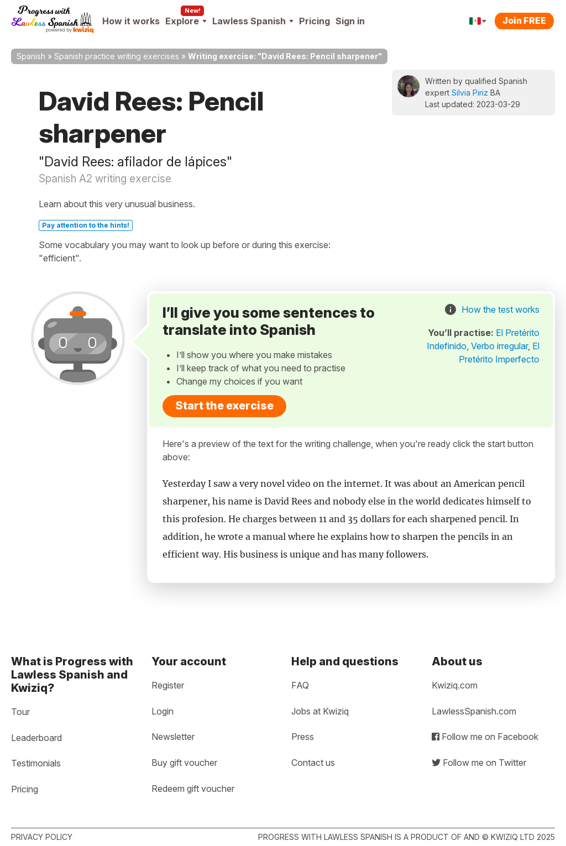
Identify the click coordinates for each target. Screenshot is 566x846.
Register (167, 685)
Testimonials (36, 763)
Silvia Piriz (470, 92)
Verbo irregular (499, 345)
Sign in (350, 21)
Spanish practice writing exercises (116, 56)
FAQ (300, 685)
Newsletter (173, 736)
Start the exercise (224, 405)
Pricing (314, 21)
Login (162, 711)
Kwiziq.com (455, 685)
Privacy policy (41, 837)
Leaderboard (36, 737)
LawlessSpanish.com (474, 711)
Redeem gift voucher (192, 788)
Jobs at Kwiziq (320, 711)
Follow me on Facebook (485, 736)
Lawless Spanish (253, 21)
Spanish (31, 56)
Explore (186, 21)
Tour (20, 711)
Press (302, 736)
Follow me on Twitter (479, 762)
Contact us (313, 762)
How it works (131, 21)
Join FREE (524, 20)
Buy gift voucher (184, 762)
